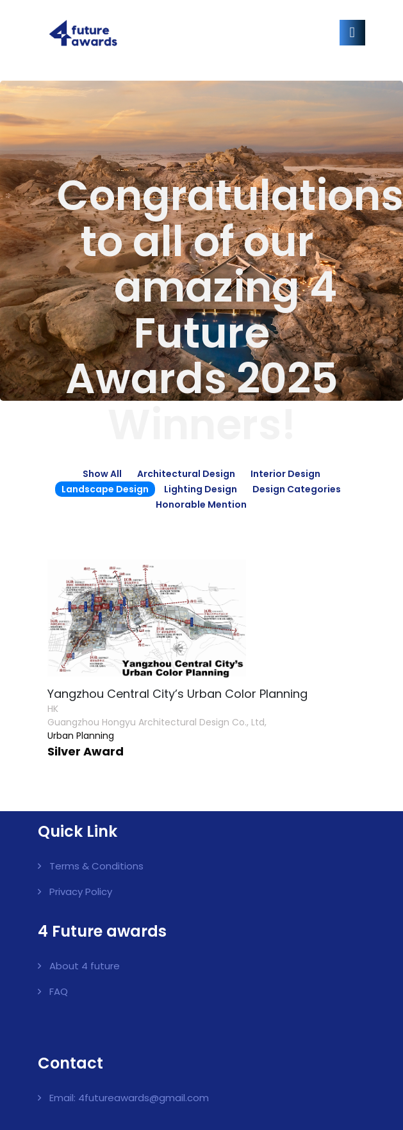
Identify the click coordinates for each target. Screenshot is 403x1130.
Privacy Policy (80, 891)
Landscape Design (105, 489)
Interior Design (285, 473)
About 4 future (84, 966)
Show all (102, 473)
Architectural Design (186, 473)
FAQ (58, 991)
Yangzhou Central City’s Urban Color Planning (177, 694)
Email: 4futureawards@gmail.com (129, 1097)
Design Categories (296, 489)
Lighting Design (200, 489)
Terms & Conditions (96, 866)
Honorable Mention (201, 504)
